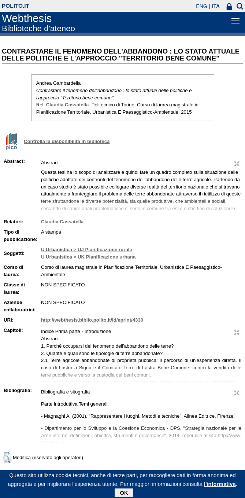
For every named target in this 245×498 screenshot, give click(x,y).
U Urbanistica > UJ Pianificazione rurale (86, 249)
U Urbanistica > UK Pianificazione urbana (88, 257)
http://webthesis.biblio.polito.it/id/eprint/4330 (92, 320)
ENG (201, 6)
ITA (216, 6)
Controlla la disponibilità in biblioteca (66, 141)
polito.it (15, 6)
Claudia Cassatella (67, 104)
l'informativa (220, 485)
